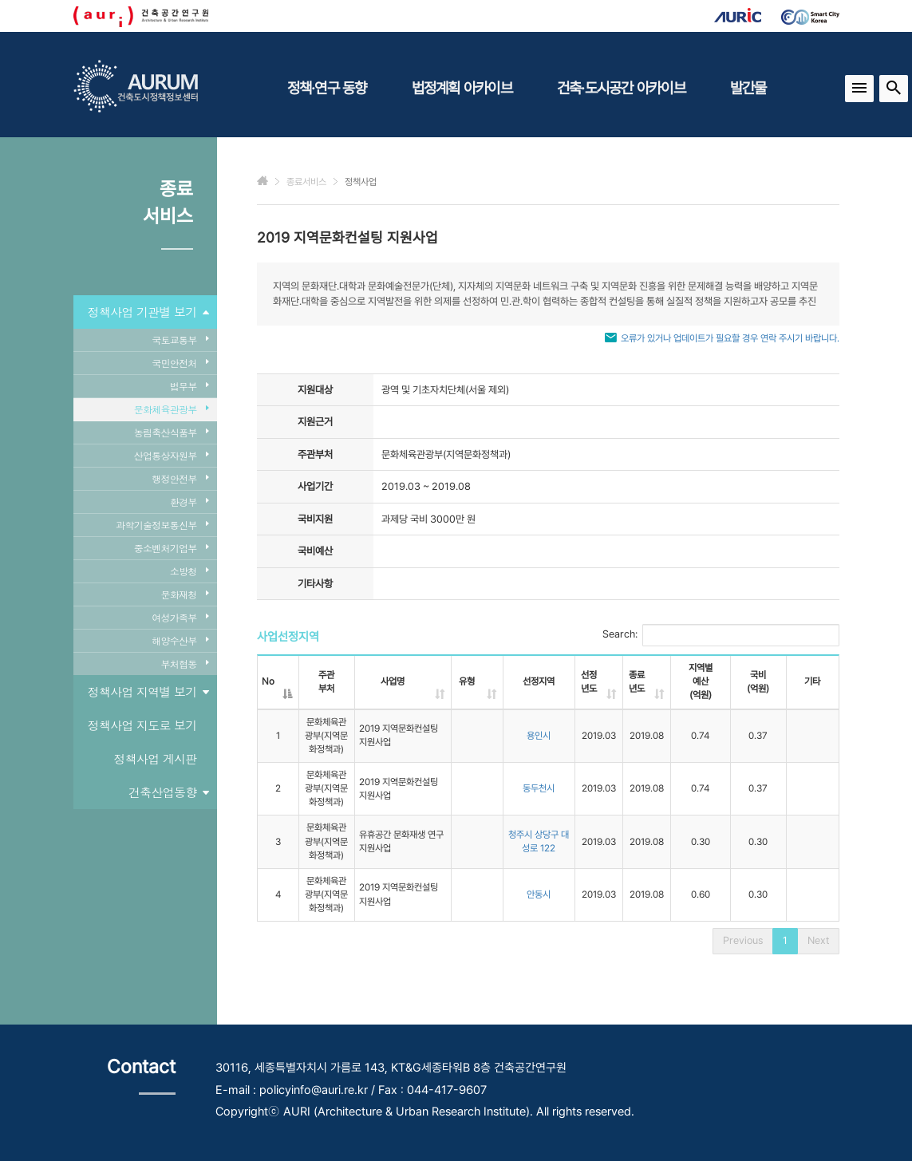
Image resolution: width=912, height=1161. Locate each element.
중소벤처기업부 (171, 548)
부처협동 (185, 663)
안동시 (539, 894)
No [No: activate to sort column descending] (268, 681)
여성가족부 (180, 617)
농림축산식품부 (171, 432)
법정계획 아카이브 (462, 88)
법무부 (189, 386)
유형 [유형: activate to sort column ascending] (467, 681)
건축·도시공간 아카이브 (621, 88)
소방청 (189, 571)
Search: (720, 635)
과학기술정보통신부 (162, 524)
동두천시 (539, 788)
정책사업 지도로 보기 (142, 725)
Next (818, 940)
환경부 (189, 501)
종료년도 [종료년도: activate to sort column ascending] (637, 681)
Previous (743, 940)
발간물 (748, 88)
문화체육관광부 (171, 409)
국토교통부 (180, 339)
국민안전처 (180, 362)
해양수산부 (180, 640)
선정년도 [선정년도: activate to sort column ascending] (589, 681)
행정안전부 (180, 478)
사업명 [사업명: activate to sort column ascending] (393, 681)
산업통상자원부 (171, 455)
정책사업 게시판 (154, 758)
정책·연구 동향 (327, 88)
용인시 (539, 735)
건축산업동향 (168, 792)
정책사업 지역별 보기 (148, 692)
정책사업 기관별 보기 (148, 312)
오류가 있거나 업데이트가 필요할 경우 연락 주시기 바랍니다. (730, 338)
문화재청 (185, 594)
